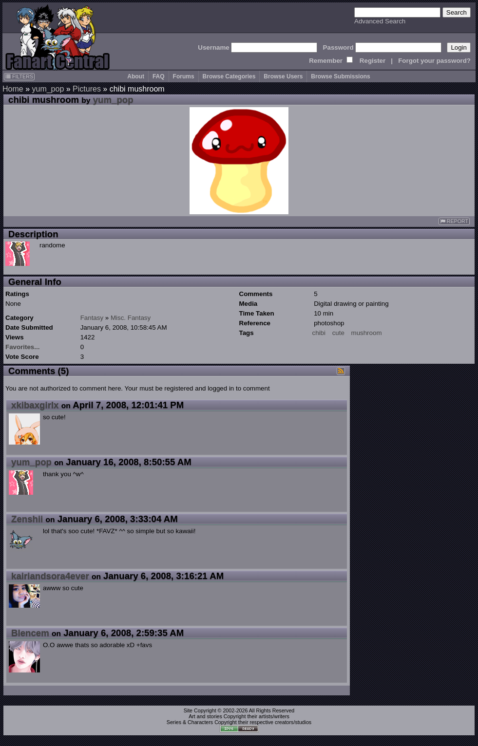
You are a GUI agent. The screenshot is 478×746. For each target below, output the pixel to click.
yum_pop (48, 89)
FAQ (159, 76)
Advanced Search (379, 21)
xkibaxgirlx (34, 405)
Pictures (87, 89)
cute (338, 332)
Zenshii (27, 519)
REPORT (454, 221)
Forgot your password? (434, 60)
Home (12, 89)
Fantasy (91, 317)
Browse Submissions (340, 76)
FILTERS (19, 76)
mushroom (366, 332)
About (135, 76)
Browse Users (283, 76)
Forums (183, 76)
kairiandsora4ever (50, 576)
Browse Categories (229, 76)
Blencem (30, 633)
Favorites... (22, 347)
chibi (318, 332)
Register (372, 60)
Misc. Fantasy (131, 317)
